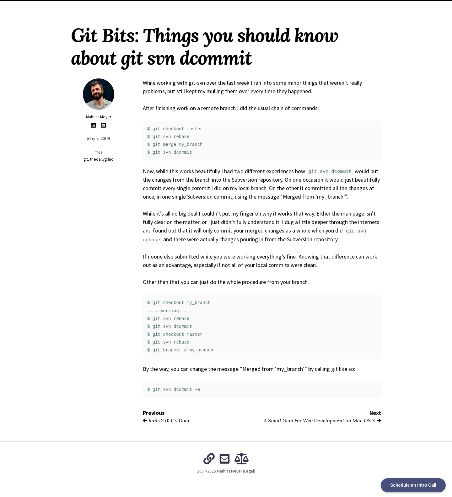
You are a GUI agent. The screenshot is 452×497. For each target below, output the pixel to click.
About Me (176, 7)
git (85, 159)
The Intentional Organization (246, 7)
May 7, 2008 (98, 138)
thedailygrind (102, 159)
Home (155, 7)
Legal (249, 471)
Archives (201, 7)
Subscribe (292, 7)
